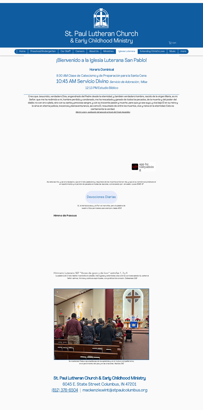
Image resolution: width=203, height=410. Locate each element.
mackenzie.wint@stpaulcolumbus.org (115, 390)
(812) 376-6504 (65, 390)
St (68, 34)
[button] (174, 42)
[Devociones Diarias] (101, 197)
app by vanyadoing (146, 167)
